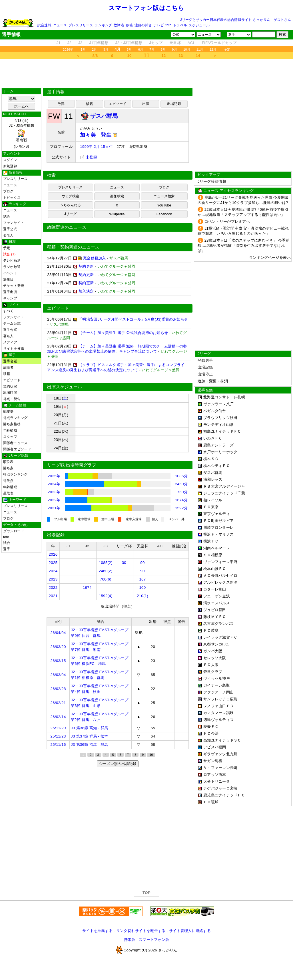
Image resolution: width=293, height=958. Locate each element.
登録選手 (205, 360)
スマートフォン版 (154, 939)
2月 (94, 49)
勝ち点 (8, 468)
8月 (163, 49)
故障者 (119, 25)
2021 (53, 596)
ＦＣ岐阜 (210, 630)
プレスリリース (81, 25)
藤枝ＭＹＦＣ (214, 617)
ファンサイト (13, 223)
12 (164, 55)
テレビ (158, 25)
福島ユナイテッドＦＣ (222, 431)
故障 (61, 104)
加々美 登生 (98, 135)
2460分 (181, 484)
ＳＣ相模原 (212, 555)
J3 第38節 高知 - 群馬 (89, 728)
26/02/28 (58, 689)
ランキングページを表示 (270, 257)
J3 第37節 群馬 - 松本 (89, 736)
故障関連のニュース (67, 227)
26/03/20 (58, 647)
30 (124, 563)
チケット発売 (13, 286)
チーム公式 (12, 323)
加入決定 (86, 291)
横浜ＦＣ (210, 541)
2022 (53, 587)
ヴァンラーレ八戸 (218, 404)
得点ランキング (15, 418)
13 (181, 55)
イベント (10, 273)
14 (198, 55)
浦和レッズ (212, 479)
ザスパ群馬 (212, 472)
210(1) (142, 596)
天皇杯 (175, 43)
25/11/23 (58, 736)
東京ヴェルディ (216, 514)
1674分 (181, 500)
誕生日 (8, 279)
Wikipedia (117, 214)
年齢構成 (10, 430)
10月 (186, 49)
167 (142, 579)
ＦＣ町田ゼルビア (218, 520)
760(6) (105, 579)
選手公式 (10, 229)
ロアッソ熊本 (214, 774)
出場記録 (174, 104)
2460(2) (106, 571)
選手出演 (10, 292)
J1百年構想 (98, 43)
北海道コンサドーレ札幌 (224, 397)
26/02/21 (58, 703)
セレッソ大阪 (214, 658)
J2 (69, 43)
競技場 (8, 412)
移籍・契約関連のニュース (73, 247)
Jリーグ (70, 214)
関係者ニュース (15, 443)
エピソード (12, 380)
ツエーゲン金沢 (216, 596)
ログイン (10, 160)
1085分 (181, 476)
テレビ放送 (12, 261)
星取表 (8, 493)
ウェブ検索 (70, 196)
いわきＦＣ (212, 438)
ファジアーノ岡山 (218, 692)
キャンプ (10, 298)
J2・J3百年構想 (129, 43)
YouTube (164, 205)
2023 (53, 579)
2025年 (54, 476)
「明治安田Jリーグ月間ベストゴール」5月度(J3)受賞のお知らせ (133, 319)
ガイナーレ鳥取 (216, 685)
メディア (10, 342)
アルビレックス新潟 (220, 582)
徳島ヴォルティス (218, 719)
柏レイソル (212, 500)
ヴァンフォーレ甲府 (220, 562)
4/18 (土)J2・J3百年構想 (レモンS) (21, 133)
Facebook (164, 214)
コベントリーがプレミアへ (227, 221)
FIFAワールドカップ (219, 43)
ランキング (103, 25)
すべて (8, 311)
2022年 (54, 500)
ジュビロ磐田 (214, 610)
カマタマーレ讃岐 (218, 713)
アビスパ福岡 (214, 747)
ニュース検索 (164, 196)
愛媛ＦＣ (210, 726)
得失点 (8, 481)
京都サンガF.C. (216, 644)
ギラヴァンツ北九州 (220, 754)
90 (142, 563)
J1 (59, 43)
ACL (191, 43)
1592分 (181, 508)
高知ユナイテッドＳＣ (222, 740)
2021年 (54, 508)
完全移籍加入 (94, 258)
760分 (182, 492)
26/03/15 (58, 661)
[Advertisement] (146, 73)
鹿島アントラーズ (218, 445)
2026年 (68, 49)
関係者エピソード (17, 449)
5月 (129, 49)
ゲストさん (282, 20)
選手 (6, 549)
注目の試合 (143, 25)
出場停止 (205, 374)
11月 (199, 49)
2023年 (54, 492)
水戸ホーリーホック (220, 452)
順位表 (8, 462)
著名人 (8, 235)
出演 (145, 104)
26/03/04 (58, 675)
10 (129, 55)
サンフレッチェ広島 (220, 699)
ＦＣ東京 (210, 507)
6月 (140, 49)
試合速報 (44, 25)
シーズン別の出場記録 (117, 764)
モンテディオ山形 (218, 424)
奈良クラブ (212, 671)
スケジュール (199, 25)
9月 (174, 49)
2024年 (54, 484)
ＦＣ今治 (210, 733)
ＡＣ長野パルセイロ (220, 575)
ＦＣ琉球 (210, 802)
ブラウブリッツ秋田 (220, 418)
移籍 (129, 25)
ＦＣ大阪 (210, 665)
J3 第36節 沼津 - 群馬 (89, 744)
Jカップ (156, 43)
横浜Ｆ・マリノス (218, 534)
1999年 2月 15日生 (96, 146)
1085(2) (106, 563)
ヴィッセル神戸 (216, 678)
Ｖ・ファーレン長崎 (220, 768)
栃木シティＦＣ (216, 466)
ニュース (60, 25)
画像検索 (117, 196)
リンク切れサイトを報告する (140, 931)
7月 (151, 49)
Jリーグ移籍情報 (212, 181)
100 (142, 587)
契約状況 (10, 386)
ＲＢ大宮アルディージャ (224, 486)
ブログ (8, 191)
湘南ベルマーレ (216, 548)
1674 (87, 587)
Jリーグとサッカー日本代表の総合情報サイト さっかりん (225, 20)
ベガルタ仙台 (214, 411)
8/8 (95, 55)
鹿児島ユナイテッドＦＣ (224, 795)
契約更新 (86, 266)
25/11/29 (58, 728)
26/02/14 (58, 717)
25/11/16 (58, 744)
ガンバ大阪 (212, 651)
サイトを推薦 (13, 349)
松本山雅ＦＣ (214, 569)
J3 (80, 43)
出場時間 (10, 393)
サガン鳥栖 (212, 761)
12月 (213, 49)
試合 (6, 216)
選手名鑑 (10, 361)
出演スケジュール (64, 387)
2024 (53, 571)
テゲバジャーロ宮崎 (220, 788)
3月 (106, 49)
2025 (53, 563)
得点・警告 (12, 399)
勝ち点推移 (12, 424)
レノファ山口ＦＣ (218, 706)
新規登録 (10, 166)
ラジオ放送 (12, 267)
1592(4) (106, 596)
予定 (227, 49)
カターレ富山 (214, 589)
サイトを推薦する (97, 931)
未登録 (88, 157)
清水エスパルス (216, 603)
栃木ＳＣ (210, 459)
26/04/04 (58, 633)
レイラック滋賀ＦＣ (220, 637)
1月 (83, 49)
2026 (53, 554)
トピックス (12, 198)
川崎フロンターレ (218, 527)
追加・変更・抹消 (213, 381)
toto (169, 25)
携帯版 (129, 939)
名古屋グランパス (218, 623)
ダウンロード (13, 531)
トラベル (180, 25)
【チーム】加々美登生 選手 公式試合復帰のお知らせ (123, 333)
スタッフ (10, 437)
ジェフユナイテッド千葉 (224, 493)
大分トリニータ (216, 781)
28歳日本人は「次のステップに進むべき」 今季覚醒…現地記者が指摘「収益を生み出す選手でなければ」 (244, 245)
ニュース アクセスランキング (228, 190)
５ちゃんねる (70, 205)
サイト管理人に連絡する (190, 931)
